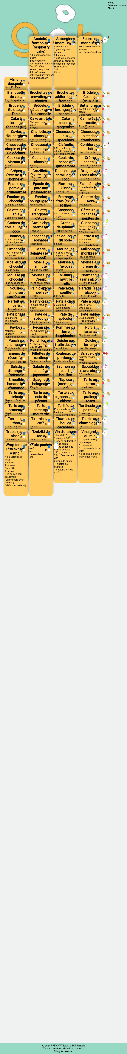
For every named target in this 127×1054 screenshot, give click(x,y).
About (111, 8)
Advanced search (117, 5)
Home (111, 2)
